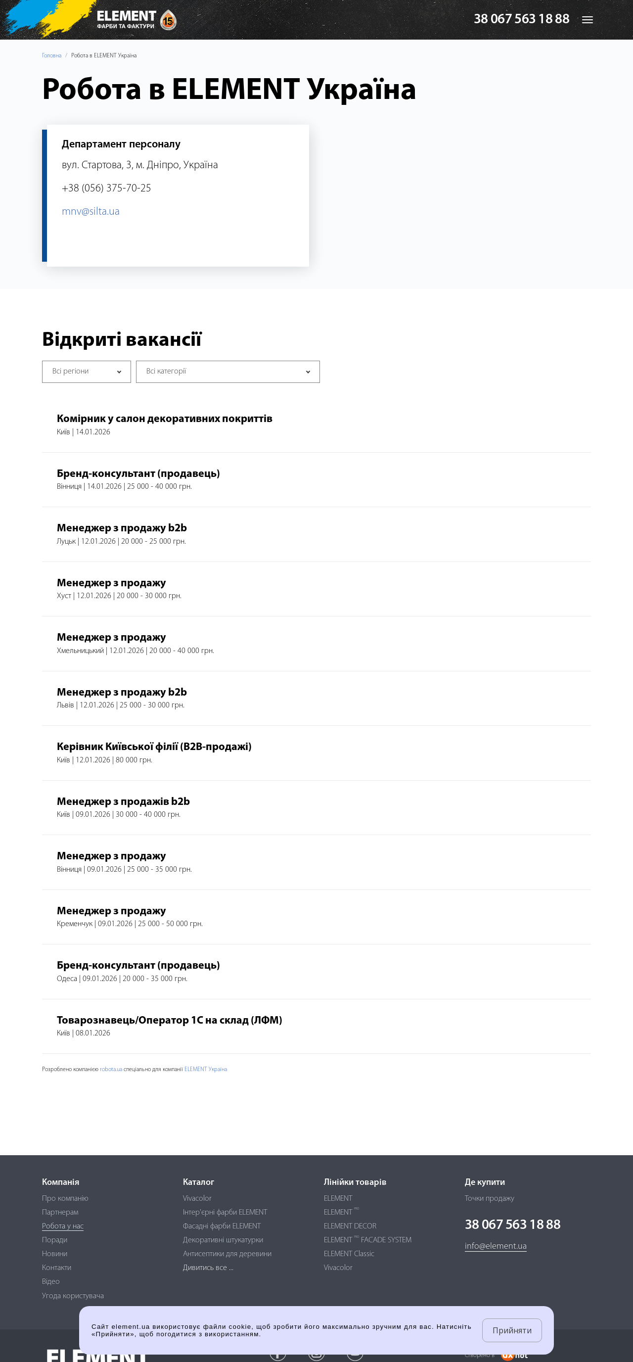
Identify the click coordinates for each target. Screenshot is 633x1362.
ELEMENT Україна (205, 1070)
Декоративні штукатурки (223, 1240)
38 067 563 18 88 (521, 20)
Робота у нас (63, 1226)
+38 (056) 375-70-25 (106, 188)
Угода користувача (73, 1296)
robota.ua (111, 1070)
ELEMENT (338, 1199)
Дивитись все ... (208, 1268)
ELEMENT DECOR (350, 1226)
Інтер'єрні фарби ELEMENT (225, 1213)
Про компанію (65, 1199)
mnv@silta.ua (91, 212)
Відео (51, 1282)
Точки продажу (489, 1199)
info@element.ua (496, 1246)
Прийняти (512, 1330)
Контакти (56, 1268)
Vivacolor (197, 1199)
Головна (51, 56)
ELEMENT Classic (349, 1254)
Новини (54, 1254)
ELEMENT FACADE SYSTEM (367, 1240)
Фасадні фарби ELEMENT (222, 1226)
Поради (54, 1240)
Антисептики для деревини (227, 1254)
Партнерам (60, 1213)
